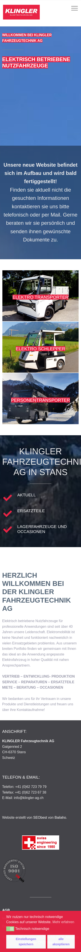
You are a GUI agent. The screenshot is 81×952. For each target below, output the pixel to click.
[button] (10, 928)
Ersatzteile (31, 511)
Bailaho (60, 817)
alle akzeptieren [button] (61, 941)
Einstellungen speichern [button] (26, 941)
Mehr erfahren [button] (63, 922)
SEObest (40, 817)
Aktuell (26, 495)
